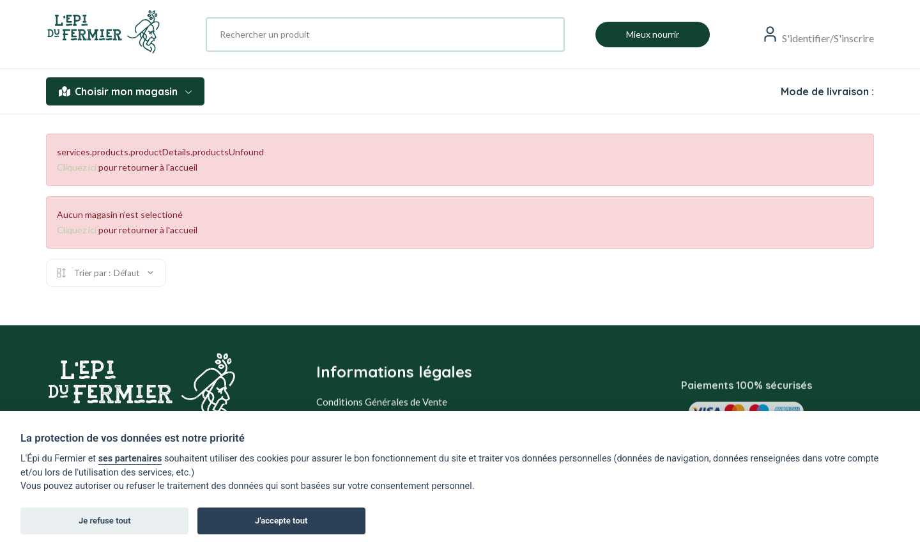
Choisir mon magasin (125, 91)
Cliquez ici (76, 167)
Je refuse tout (105, 520)
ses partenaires (130, 458)
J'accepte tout (281, 520)
